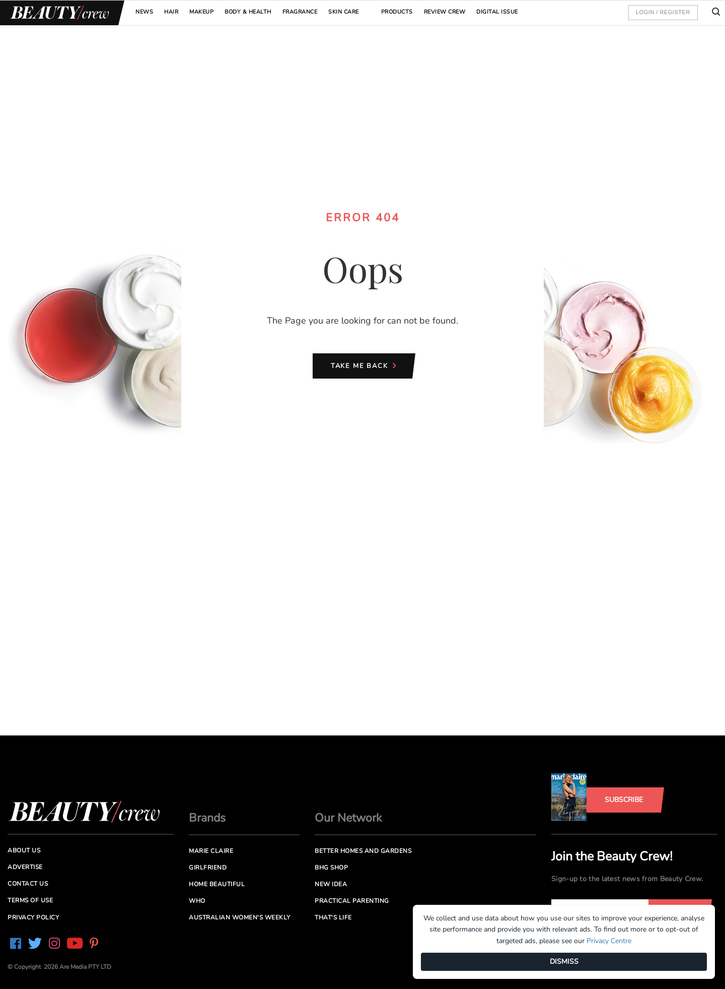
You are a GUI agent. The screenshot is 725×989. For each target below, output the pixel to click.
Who (197, 901)
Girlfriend (208, 867)
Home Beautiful (217, 884)
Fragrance (300, 12)
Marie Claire (211, 851)
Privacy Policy (33, 917)
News (144, 12)
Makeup (201, 12)
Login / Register (663, 12)
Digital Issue (497, 12)
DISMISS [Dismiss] (564, 961)
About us (24, 850)
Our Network (348, 818)
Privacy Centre (609, 941)
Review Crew (445, 12)
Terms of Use (30, 900)
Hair (171, 12)
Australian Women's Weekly (240, 917)
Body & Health (248, 12)
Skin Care (343, 12)
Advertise (25, 867)
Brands (207, 818)
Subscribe (624, 800)
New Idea (331, 884)
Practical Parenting (352, 901)
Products (397, 12)
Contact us (28, 884)
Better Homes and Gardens (363, 851)
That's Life (333, 917)
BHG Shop (331, 867)
